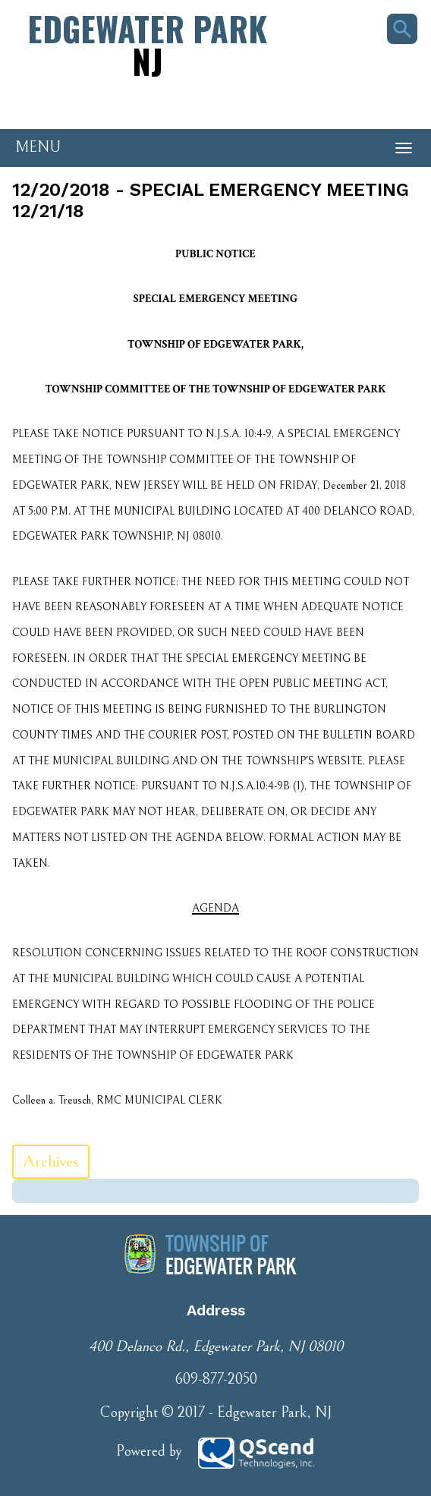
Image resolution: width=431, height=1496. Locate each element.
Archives (51, 1161)
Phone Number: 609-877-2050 (83, 102)
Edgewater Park (147, 44)
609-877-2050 (216, 1379)
